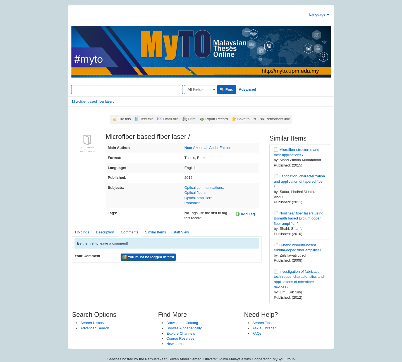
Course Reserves (180, 338)
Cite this (124, 119)
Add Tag (245, 214)
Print (191, 119)
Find (226, 89)
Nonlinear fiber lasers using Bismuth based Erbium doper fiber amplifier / (298, 218)
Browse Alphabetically (184, 328)
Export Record (216, 119)
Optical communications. (204, 187)
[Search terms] (127, 89)
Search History (92, 323)
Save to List (246, 119)
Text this (147, 119)
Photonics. (193, 203)
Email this (170, 119)
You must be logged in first (148, 257)
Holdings (82, 232)
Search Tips (262, 323)
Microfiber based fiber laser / (93, 101)
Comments (129, 232)
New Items (174, 344)
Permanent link (277, 119)
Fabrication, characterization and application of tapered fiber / (299, 181)
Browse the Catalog (182, 323)
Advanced (247, 89)
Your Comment (87, 256)
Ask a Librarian (264, 328)
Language (319, 14)
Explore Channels (180, 333)
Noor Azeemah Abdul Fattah (207, 148)
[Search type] (200, 89)
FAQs (257, 333)
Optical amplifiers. (199, 198)
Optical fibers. (196, 192)
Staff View (181, 232)
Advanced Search (94, 328)
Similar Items (155, 232)
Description (105, 232)
